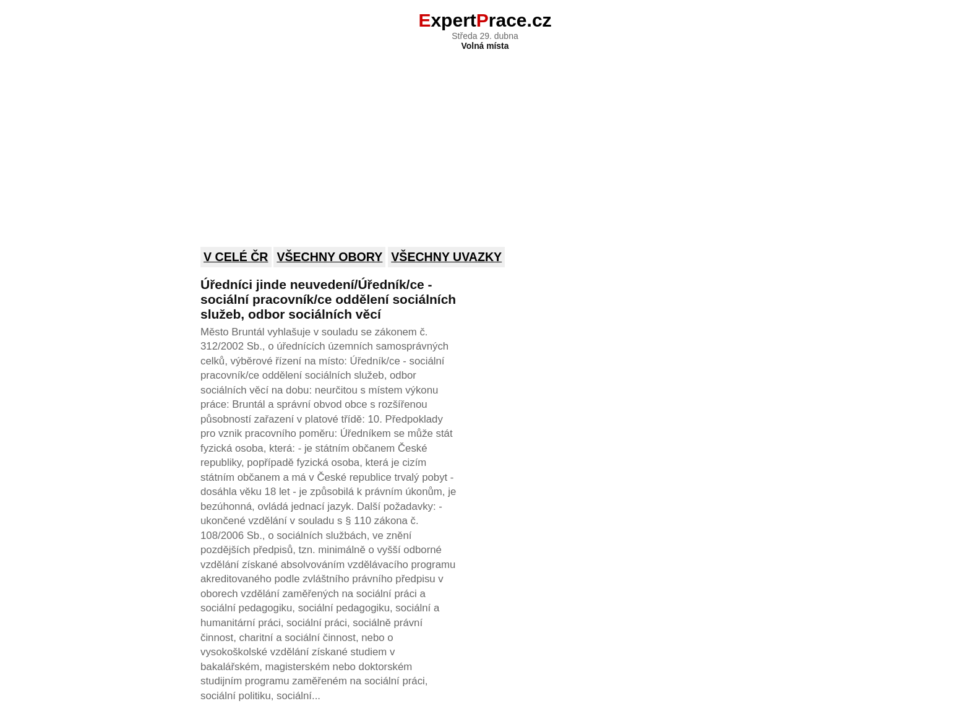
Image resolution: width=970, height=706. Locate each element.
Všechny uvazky (446, 257)
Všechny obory (329, 257)
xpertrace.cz (484, 20)
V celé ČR (236, 257)
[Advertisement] (485, 140)
